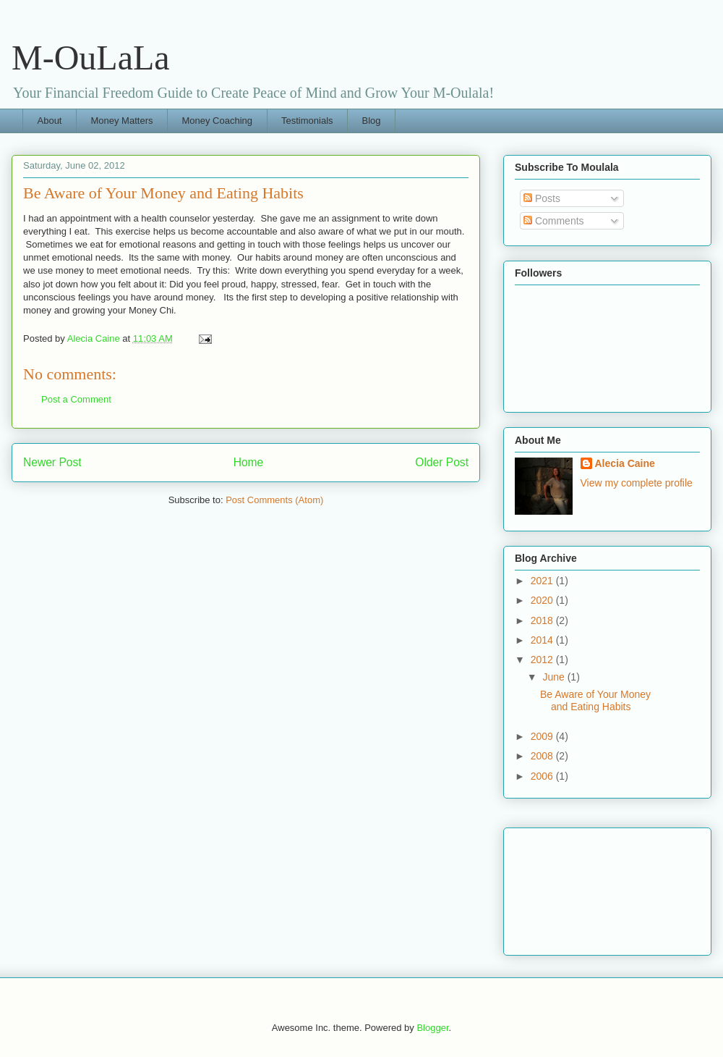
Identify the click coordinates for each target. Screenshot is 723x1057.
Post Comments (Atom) (274, 499)
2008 (543, 756)
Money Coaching (216, 120)
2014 (543, 640)
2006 (543, 776)
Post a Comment (76, 399)
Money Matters (121, 120)
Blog (371, 120)
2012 (543, 659)
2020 (543, 600)
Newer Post (52, 462)
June (554, 677)
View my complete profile (637, 483)
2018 (543, 620)
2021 (543, 580)
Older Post (442, 462)
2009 (543, 736)
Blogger (432, 1027)
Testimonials (307, 120)
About (50, 120)
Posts (541, 198)
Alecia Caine (625, 463)
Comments (553, 221)
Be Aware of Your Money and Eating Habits (595, 700)
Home (249, 462)
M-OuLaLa (91, 57)
